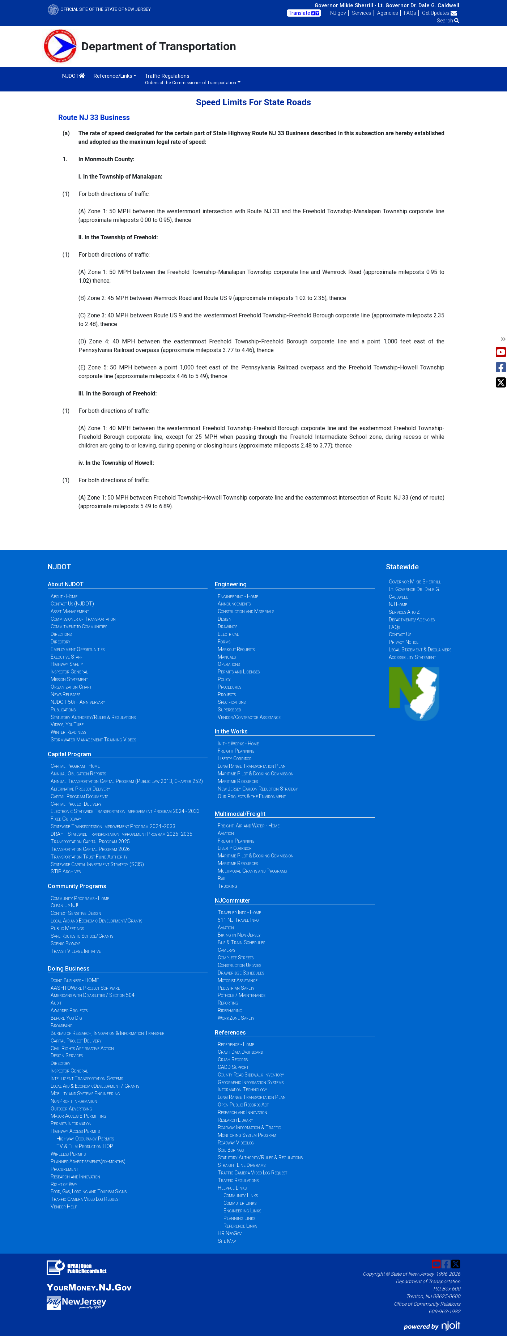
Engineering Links (242, 1210)
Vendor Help (64, 1206)
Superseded (229, 709)
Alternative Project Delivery (80, 789)
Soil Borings (231, 1150)
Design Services (67, 1055)
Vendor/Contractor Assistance (249, 717)
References (230, 1032)
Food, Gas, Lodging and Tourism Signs (89, 1191)
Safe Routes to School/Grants (82, 936)
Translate (304, 13)
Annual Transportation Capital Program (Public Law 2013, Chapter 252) (127, 781)
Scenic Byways (65, 943)
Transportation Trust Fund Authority (89, 857)
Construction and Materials (246, 611)
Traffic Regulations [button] (190, 79)
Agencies (387, 13)
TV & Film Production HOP (84, 1146)
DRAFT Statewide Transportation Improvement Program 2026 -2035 (121, 834)
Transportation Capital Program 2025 (90, 841)
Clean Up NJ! (64, 905)
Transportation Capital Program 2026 (90, 849)
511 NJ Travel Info (238, 920)
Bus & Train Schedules (241, 942)
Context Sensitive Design (76, 913)
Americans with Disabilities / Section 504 (93, 995)
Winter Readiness (68, 732)
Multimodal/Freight (240, 813)
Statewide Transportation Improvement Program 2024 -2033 (113, 826)
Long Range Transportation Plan (252, 766)
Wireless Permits (68, 1154)
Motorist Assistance (237, 980)
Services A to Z (404, 612)
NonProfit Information (74, 1101)
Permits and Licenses (239, 672)
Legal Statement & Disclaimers (420, 649)
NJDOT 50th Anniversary (78, 702)
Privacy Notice (403, 642)
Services (361, 13)
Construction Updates (239, 965)
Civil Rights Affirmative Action (82, 1048)
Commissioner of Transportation (83, 619)
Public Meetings (67, 928)
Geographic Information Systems (251, 1082)
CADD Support (233, 1067)
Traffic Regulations (238, 1180)
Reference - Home (236, 1044)
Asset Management (70, 611)
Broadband (61, 1025)
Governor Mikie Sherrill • (345, 5)
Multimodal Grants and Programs (252, 871)
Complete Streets (236, 957)
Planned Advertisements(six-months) (88, 1161)
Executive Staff (66, 657)
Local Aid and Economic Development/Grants (96, 921)
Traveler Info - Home (239, 912)
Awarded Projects (69, 1010)
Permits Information (71, 1123)
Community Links (240, 1195)
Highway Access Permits (75, 1131)
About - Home (64, 596)
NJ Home (398, 604)
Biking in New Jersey (239, 935)
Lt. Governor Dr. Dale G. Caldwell (418, 5)
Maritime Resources (238, 781)
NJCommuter (232, 900)
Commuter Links (239, 1203)
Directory (61, 642)
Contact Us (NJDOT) (72, 604)
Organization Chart (71, 687)
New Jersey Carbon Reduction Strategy (258, 789)
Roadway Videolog (236, 1143)
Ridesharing (230, 1010)
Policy (224, 679)
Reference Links (240, 1226)
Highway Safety (67, 664)
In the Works (231, 731)
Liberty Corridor (235, 758)
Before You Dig (66, 1018)
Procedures (229, 687)
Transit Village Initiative (76, 951)
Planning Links (239, 1218)
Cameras (226, 950)
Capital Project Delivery (76, 804)
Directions (61, 634)
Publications (63, 709)
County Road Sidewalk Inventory (251, 1075)
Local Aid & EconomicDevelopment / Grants (95, 1086)
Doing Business (69, 968)
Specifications (232, 702)
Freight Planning (236, 751)
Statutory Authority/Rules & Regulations (93, 717)
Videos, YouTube (67, 724)
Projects (227, 694)
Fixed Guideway (66, 819)
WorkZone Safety (236, 1018)
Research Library (235, 1120)
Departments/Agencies (412, 619)
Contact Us (400, 634)
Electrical (228, 634)
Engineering (231, 584)
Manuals (227, 657)
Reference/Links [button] (113, 76)
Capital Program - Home (75, 766)
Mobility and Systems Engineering (85, 1093)
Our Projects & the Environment (252, 796)
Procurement (64, 1169)
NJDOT (73, 76)
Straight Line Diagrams (241, 1165)
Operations (229, 664)
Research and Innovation (75, 1176)
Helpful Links (232, 1188)
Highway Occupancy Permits (85, 1139)
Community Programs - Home (80, 898)
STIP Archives (66, 871)
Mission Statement (69, 679)
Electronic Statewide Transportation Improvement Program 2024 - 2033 (125, 811)
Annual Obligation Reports (78, 773)
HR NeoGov (230, 1233)
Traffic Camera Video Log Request (85, 1199)
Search (448, 20)
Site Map (227, 1241)
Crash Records (233, 1059)
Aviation (226, 833)
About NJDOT (66, 584)
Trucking (227, 886)
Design (224, 619)
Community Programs (77, 886)
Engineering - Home (238, 596)
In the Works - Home (238, 743)
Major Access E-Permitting (78, 1116)
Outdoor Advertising (71, 1109)
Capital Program (69, 754)
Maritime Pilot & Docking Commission (256, 773)
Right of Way (64, 1184)
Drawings (227, 626)
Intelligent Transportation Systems (87, 1078)
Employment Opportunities (78, 649)
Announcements (234, 604)
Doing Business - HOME (75, 980)
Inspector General (69, 672)
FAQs (410, 13)
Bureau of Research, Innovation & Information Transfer (108, 1033)
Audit (56, 1003)
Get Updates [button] (439, 13)
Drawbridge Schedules (241, 973)
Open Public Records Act (243, 1105)
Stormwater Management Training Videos (93, 739)
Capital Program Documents (79, 796)
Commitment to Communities (79, 626)
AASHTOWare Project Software (85, 988)
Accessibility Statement (412, 657)
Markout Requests (236, 649)
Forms (224, 642)
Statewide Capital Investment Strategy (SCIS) (97, 864)
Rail (222, 878)
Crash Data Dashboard (240, 1052)
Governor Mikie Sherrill (415, 581)
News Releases (65, 694)
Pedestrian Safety (236, 988)
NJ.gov (338, 13)
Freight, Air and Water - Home (249, 825)
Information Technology (242, 1089)
